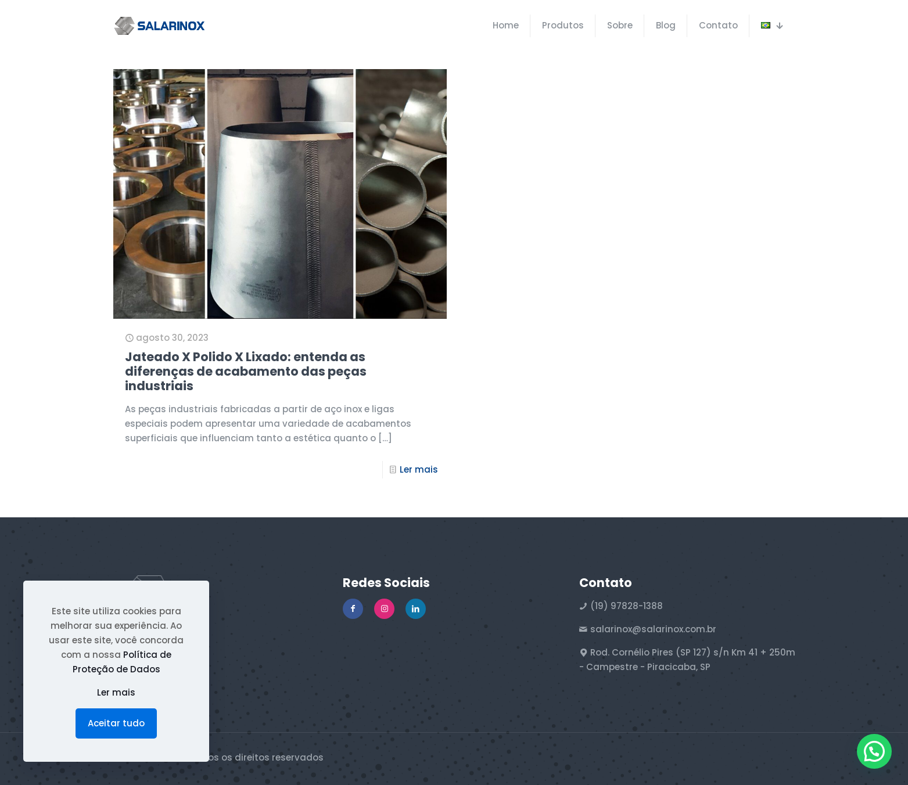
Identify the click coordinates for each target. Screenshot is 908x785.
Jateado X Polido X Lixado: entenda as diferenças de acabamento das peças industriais (246, 371)
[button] (874, 751)
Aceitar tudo (116, 723)
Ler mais (419, 469)
